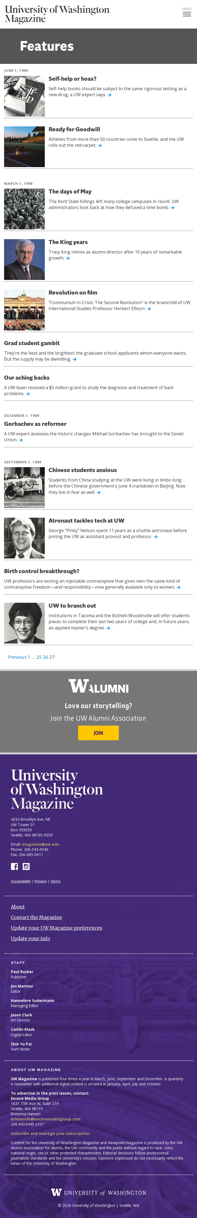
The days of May (70, 192)
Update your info (30, 939)
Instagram (28, 866)
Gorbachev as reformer (35, 424)
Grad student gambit (32, 344)
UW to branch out (72, 606)
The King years (68, 242)
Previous (17, 657)
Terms (55, 881)
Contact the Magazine (36, 917)
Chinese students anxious (83, 470)
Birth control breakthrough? (42, 572)
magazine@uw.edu (40, 844)
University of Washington (98, 1192)
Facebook (16, 866)
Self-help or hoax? (73, 79)
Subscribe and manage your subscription (50, 1133)
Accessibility (21, 881)
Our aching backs (27, 378)
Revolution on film (73, 293)
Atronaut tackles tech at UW (87, 521)
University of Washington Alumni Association (98, 686)
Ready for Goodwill (74, 130)
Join (98, 733)
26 (45, 657)
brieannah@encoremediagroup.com (46, 1119)
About (18, 907)
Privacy (41, 881)
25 (39, 657)
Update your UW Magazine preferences (56, 928)
